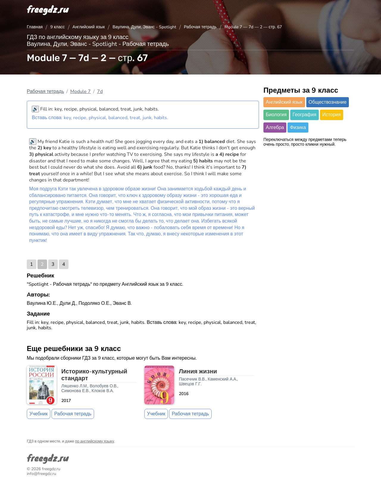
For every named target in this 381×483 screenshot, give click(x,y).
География (304, 114)
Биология (276, 114)
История (331, 114)
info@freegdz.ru (41, 473)
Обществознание (328, 102)
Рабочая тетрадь (200, 27)
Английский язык (89, 27)
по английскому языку (94, 441)
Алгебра (275, 127)
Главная (35, 27)
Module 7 (80, 91)
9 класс (57, 27)
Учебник (38, 414)
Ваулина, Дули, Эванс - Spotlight (144, 27)
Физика (298, 127)
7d (100, 91)
